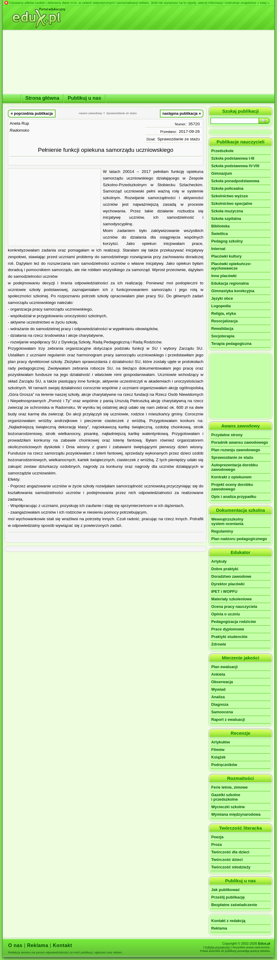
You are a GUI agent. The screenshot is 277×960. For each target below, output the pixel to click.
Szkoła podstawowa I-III (232, 158)
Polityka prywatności (217, 947)
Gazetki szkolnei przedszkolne (225, 797)
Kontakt (62, 945)
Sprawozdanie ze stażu (232, 457)
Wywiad (218, 689)
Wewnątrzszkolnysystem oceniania (227, 521)
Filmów (217, 749)
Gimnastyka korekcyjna (232, 291)
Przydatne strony (227, 435)
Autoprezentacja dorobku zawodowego (234, 467)
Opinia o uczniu (225, 614)
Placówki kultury (226, 256)
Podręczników (224, 764)
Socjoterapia (222, 336)
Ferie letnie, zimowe (229, 787)
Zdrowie (218, 644)
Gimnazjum (221, 173)
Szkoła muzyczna (227, 211)
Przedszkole (222, 151)
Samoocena (222, 712)
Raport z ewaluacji (228, 719)
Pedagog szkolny (227, 241)
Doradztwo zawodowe (231, 576)
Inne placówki (224, 276)
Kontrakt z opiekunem (231, 477)
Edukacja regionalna (230, 283)
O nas (15, 945)
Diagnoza (219, 704)
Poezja (217, 837)
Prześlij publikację (228, 897)
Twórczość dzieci (227, 859)
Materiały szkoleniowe (231, 599)
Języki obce (222, 298)
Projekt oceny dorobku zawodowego (232, 486)
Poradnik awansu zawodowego (239, 442)
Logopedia (221, 306)
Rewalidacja (222, 328)
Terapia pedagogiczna (231, 343)
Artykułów (220, 742)
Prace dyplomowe (227, 629)
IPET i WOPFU (224, 591)
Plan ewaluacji (224, 666)
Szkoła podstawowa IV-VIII (235, 166)
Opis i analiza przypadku (233, 496)
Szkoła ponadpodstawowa (235, 181)
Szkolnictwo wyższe (229, 196)
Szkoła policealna (227, 188)
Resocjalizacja (224, 321)
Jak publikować (225, 889)
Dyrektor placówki (227, 584)
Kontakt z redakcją (228, 920)
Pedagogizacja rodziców (233, 621)
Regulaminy (222, 531)
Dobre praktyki (224, 569)
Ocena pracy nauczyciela (234, 606)
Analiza (218, 697)
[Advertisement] (54, 207)
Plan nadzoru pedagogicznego (239, 538)
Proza (216, 844)
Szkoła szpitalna (226, 218)
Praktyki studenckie (229, 636)
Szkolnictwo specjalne (231, 203)
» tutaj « (263, 3)
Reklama (219, 928)
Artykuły (219, 561)
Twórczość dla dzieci (230, 852)
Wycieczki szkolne (228, 807)
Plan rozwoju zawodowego (235, 450)
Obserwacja (222, 682)
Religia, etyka (223, 313)
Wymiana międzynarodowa (235, 814)
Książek (218, 757)
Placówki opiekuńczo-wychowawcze (231, 265)
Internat (218, 248)
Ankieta (218, 674)
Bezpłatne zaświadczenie (234, 904)
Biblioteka (220, 226)
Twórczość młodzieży (230, 867)
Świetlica (219, 233)
